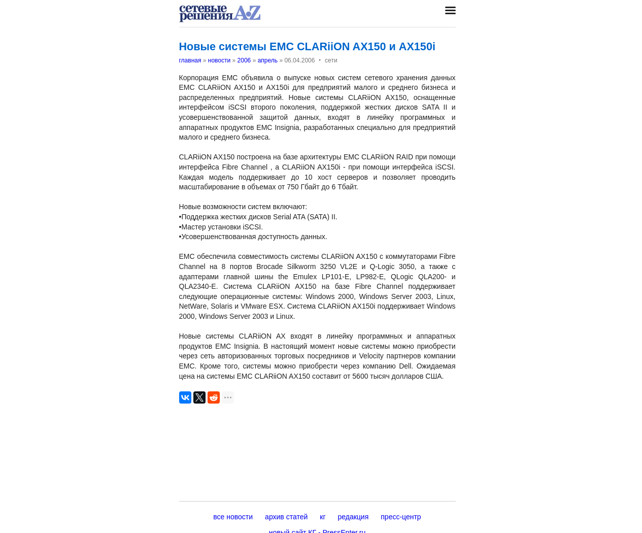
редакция (353, 517)
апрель (268, 60)
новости (219, 60)
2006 (244, 60)
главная (190, 60)
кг (322, 517)
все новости (233, 517)
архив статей (286, 517)
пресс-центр (401, 517)
